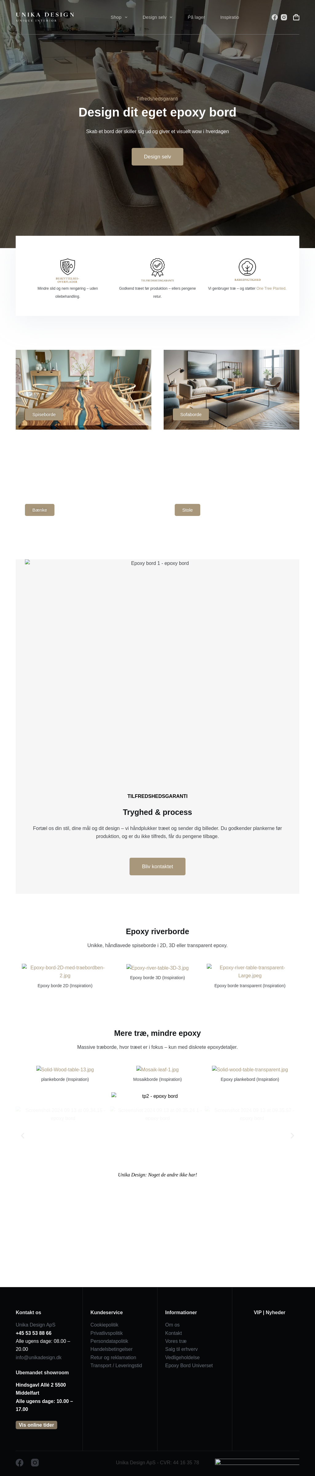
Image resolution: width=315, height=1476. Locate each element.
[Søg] (264, 17)
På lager (196, 17)
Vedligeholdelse (182, 1357)
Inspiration (230, 17)
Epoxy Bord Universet (189, 1365)
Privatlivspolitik (106, 1333)
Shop (120, 17)
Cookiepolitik (104, 1324)
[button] (22, 1241)
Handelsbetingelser (111, 1349)
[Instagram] (284, 17)
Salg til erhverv (181, 1349)
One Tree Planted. (271, 288)
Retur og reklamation (113, 1357)
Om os (172, 1324)
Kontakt (173, 1333)
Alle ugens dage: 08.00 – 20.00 (43, 1341)
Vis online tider (36, 1425)
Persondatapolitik (109, 1341)
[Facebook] (275, 17)
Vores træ (175, 1341)
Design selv (159, 17)
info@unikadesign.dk (39, 1357)
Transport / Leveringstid (116, 1365)
